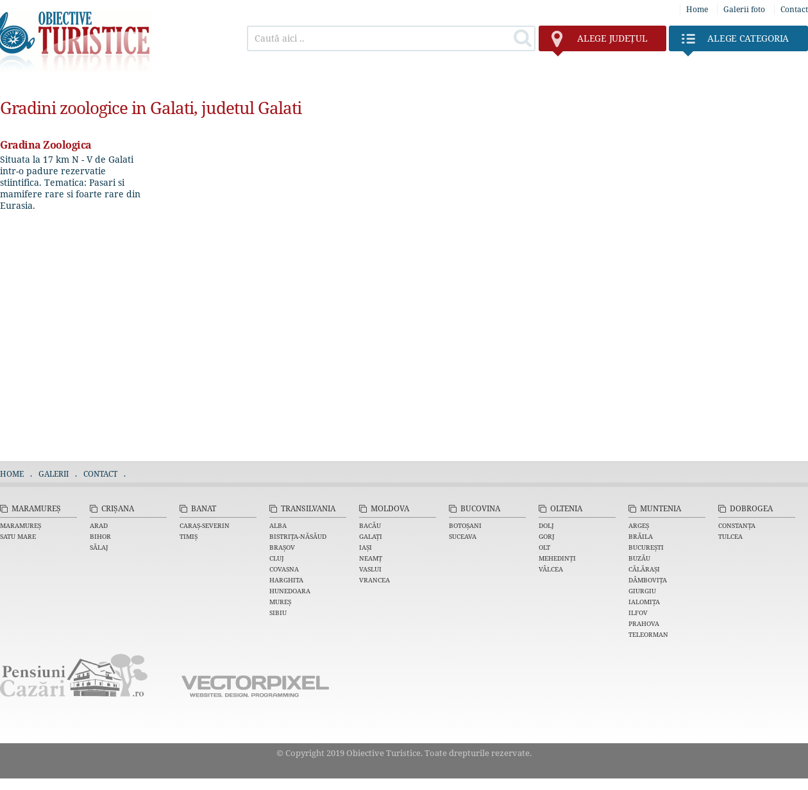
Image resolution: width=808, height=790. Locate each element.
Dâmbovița (647, 579)
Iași (365, 547)
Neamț (370, 558)
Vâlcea (551, 568)
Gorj (547, 536)
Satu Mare (18, 536)
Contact (794, 9)
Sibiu (278, 612)
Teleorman (648, 634)
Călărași (644, 568)
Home (697, 9)
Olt (544, 547)
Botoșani (465, 525)
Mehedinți (557, 558)
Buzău (639, 558)
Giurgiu (642, 590)
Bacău (370, 525)
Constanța (736, 525)
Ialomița (644, 601)
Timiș (189, 536)
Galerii (53, 473)
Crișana (117, 508)
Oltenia (566, 508)
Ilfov (638, 612)
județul (599, 41)
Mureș (280, 601)
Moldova (390, 508)
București (646, 547)
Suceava (462, 536)
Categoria (735, 41)
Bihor (100, 536)
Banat (203, 508)
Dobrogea (751, 508)
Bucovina (480, 508)
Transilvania (308, 508)
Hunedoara (289, 590)
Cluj (276, 558)
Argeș (638, 525)
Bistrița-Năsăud (297, 536)
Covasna (284, 568)
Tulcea (730, 536)
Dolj (546, 525)
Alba (278, 525)
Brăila (640, 536)
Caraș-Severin (205, 525)
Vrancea (374, 579)
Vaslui (370, 568)
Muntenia (660, 508)
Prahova (643, 623)
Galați (370, 536)
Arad (99, 525)
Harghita (286, 579)
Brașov (282, 547)
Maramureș (36, 508)
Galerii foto (744, 9)
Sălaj (99, 547)
